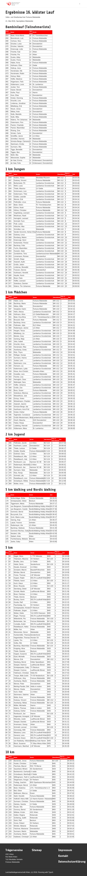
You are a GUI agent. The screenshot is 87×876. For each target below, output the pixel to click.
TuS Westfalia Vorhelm (14, 859)
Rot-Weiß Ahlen (11, 857)
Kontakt (63, 856)
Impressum (65, 850)
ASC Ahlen (9, 854)
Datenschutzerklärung (72, 861)
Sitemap (37, 850)
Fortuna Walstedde (12, 862)
